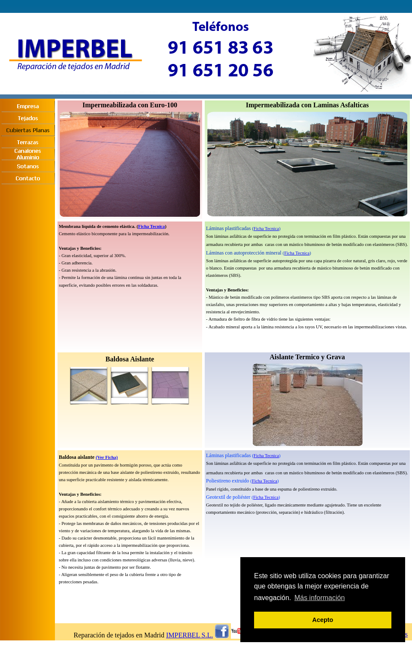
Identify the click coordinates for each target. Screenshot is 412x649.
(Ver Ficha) (107, 457)
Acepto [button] (322, 619)
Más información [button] (319, 597)
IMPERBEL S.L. (189, 635)
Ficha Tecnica (151, 226)
